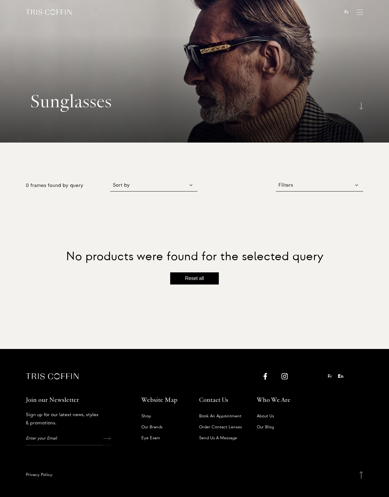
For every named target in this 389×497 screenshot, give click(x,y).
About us (265, 416)
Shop (146, 416)
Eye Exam (150, 438)
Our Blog (265, 427)
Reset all (194, 278)
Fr (346, 12)
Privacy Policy (39, 475)
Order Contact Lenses (220, 427)
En (340, 376)
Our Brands (152, 427)
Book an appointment (220, 416)
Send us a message (218, 438)
